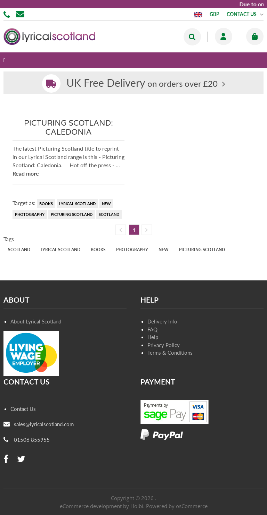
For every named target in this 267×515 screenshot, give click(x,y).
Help (152, 337)
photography (29, 214)
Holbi (136, 506)
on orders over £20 (142, 83)
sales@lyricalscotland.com (44, 424)
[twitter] (21, 459)
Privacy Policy (163, 345)
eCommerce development (91, 506)
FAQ (152, 329)
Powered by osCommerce (177, 506)
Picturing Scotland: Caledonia (68, 128)
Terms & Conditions (170, 352)
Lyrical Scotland (77, 203)
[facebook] (6, 459)
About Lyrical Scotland (35, 321)
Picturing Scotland (71, 214)
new (106, 203)
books (46, 203)
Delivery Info (162, 321)
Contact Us (23, 409)
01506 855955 (8, 14)
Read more (26, 173)
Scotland (109, 214)
